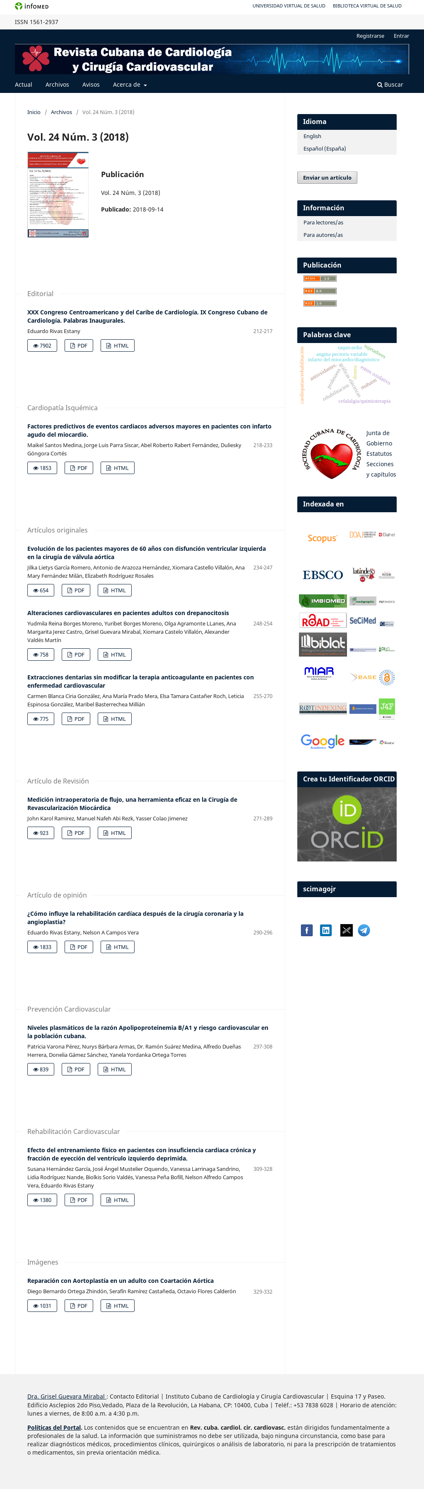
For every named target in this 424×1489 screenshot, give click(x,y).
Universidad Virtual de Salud (289, 5)
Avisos (91, 84)
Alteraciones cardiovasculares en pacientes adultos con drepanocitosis (128, 613)
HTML (121, 345)
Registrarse (370, 35)
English (312, 136)
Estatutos (379, 453)
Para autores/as (323, 234)
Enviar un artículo (327, 177)
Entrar (401, 35)
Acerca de (127, 84)
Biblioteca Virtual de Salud (367, 5)
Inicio (34, 112)
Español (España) (325, 148)
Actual (23, 84)
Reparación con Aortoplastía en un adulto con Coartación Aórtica (120, 1281)
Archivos (57, 84)
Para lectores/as (323, 222)
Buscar (390, 84)
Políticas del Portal (54, 1427)
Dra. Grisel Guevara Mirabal (66, 1396)
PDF (81, 345)
